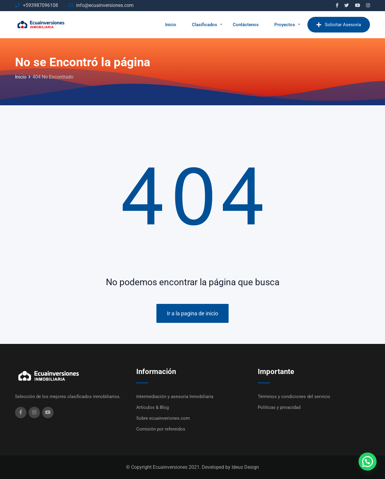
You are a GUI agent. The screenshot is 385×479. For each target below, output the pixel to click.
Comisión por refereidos (160, 429)
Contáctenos (246, 24)
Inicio (170, 24)
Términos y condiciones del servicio (294, 396)
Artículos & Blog (152, 407)
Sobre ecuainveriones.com (163, 418)
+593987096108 (40, 5)
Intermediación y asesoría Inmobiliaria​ (174, 396)
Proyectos (284, 24)
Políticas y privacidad (279, 407)
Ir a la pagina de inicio (192, 313)
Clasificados (204, 24)
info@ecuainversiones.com (105, 5)
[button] (368, 462)
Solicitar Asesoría (338, 24)
